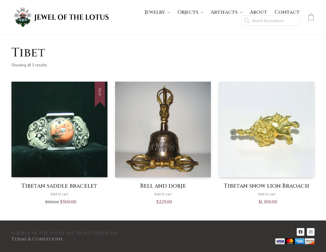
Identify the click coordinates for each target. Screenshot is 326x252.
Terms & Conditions (37, 239)
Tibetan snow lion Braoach (266, 186)
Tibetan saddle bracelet (59, 186)
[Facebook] (300, 232)
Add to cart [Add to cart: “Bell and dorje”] (163, 194)
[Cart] (311, 17)
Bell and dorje (163, 186)
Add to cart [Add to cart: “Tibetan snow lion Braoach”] (266, 194)
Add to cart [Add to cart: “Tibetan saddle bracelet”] (59, 194)
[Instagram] (311, 232)
